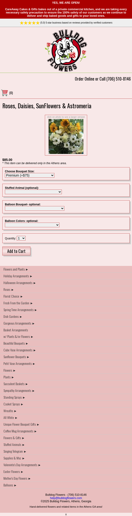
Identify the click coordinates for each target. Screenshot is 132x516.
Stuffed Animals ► (14, 444)
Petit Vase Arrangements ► (19, 363)
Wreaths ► (10, 410)
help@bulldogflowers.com (66, 498)
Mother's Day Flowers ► (17, 478)
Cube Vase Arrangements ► (19, 349)
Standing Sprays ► (14, 397)
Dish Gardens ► (13, 316)
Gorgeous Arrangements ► (19, 323)
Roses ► (8, 289)
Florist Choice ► (13, 296)
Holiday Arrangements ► (18, 275)
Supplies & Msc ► (14, 457)
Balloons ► (10, 484)
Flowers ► (9, 370)
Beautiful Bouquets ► (16, 343)
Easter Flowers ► (13, 471)
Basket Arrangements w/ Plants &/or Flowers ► (18, 333)
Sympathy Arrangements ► (19, 390)
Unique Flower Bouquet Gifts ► (21, 424)
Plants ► (8, 376)
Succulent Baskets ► (15, 383)
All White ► (10, 417)
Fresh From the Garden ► (18, 302)
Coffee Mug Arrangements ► (20, 430)
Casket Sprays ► (13, 403)
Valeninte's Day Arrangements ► (22, 464)
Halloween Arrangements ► (19, 282)
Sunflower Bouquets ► (16, 356)
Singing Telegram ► (15, 451)
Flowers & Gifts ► (14, 437)
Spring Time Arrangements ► (20, 309)
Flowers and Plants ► (16, 269)
